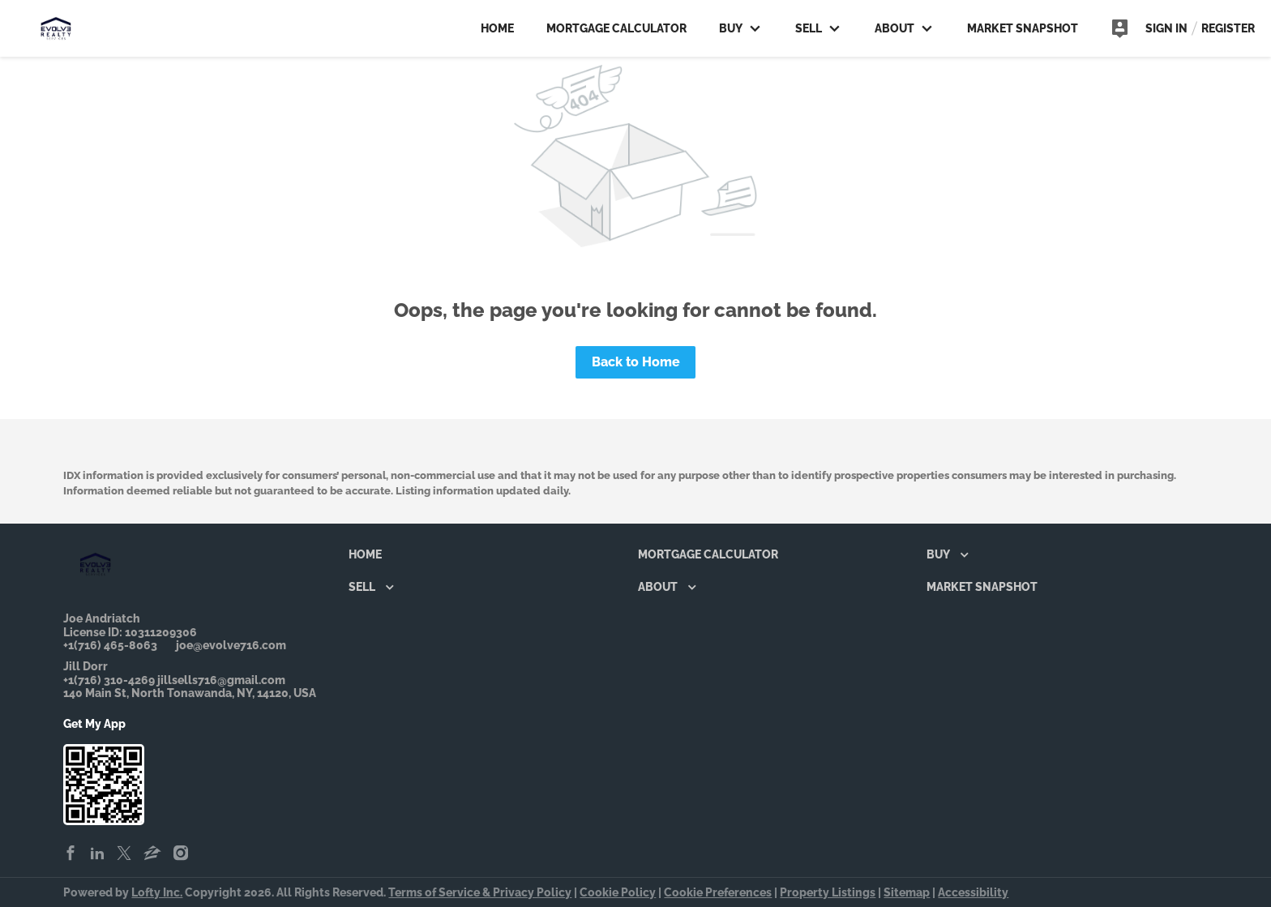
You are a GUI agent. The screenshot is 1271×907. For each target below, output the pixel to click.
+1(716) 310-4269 (109, 680)
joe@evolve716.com (231, 645)
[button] (369, 557)
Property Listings (827, 892)
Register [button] (1228, 28)
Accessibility (973, 892)
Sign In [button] (1166, 28)
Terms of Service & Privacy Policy (479, 892)
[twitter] (124, 854)
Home (497, 28)
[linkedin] (97, 854)
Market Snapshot (1022, 28)
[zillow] (152, 854)
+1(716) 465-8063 (110, 645)
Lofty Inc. (156, 892)
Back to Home (636, 362)
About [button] (903, 28)
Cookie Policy (618, 892)
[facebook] (70, 854)
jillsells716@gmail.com (221, 680)
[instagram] (180, 854)
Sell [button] (817, 28)
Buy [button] (739, 28)
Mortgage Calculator (616, 28)
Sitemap (907, 892)
